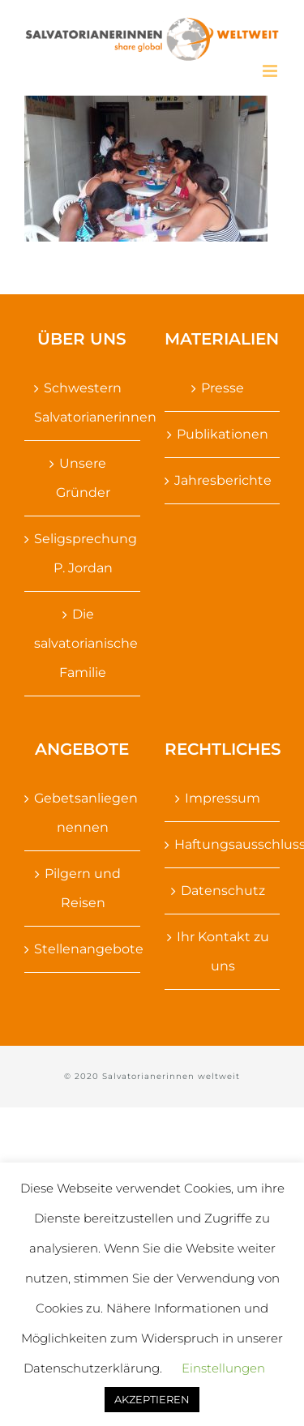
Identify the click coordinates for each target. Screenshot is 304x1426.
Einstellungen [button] (223, 1368)
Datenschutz (223, 890)
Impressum (222, 798)
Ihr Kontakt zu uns (223, 951)
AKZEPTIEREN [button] (152, 1399)
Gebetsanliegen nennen (83, 812)
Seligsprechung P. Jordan (83, 553)
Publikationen (222, 434)
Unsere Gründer (83, 478)
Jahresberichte (223, 480)
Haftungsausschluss (223, 844)
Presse (222, 388)
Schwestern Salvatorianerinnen (83, 402)
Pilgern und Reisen (83, 888)
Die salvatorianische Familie (83, 643)
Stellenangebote (83, 949)
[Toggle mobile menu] (271, 70)
